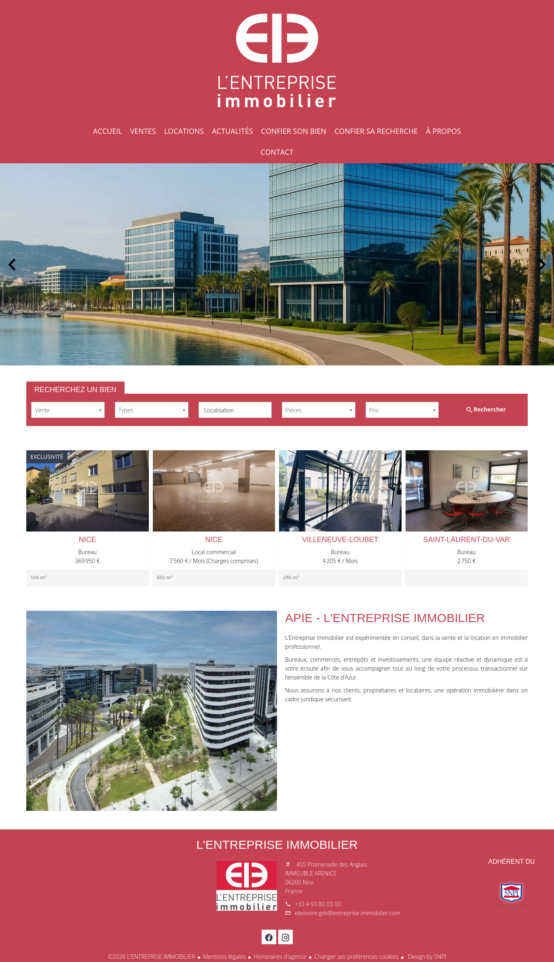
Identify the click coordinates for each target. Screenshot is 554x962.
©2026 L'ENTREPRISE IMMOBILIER (151, 956)
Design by (426, 956)
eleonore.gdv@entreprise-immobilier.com (347, 913)
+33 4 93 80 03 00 (318, 904)
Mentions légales (224, 956)
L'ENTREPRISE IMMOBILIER (276, 844)
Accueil (277, 60)
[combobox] (68, 410)
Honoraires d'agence (280, 956)
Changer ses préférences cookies (356, 956)
